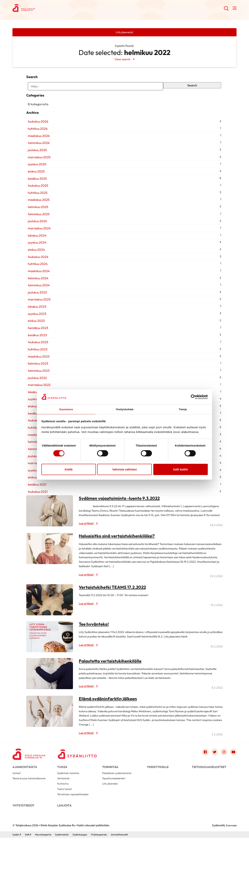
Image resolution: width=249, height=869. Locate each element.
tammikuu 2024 (37, 306)
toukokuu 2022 (36, 441)
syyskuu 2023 (35, 334)
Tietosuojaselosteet (209, 789)
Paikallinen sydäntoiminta (118, 798)
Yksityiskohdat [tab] (124, 409)
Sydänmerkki (68, 865)
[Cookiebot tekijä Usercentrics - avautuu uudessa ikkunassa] (191, 396)
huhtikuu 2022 (36, 448)
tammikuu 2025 (37, 235)
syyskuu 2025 (35, 185)
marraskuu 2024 (37, 249)
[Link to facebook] (201, 773)
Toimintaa (110, 789)
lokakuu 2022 (35, 413)
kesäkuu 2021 (35, 505)
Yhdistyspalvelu (110, 865)
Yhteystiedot (23, 834)
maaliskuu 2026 (37, 156)
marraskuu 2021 (37, 484)
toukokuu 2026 (36, 142)
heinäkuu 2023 (36, 349)
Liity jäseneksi (110, 810)
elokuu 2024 (34, 270)
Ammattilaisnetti (133, 865)
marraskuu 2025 (37, 178)
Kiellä (68, 470)
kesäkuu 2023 (35, 356)
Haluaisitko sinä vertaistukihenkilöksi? (119, 557)
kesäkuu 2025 (35, 199)
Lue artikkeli (87, 544)
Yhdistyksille (158, 789)
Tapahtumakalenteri (115, 804)
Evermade (230, 856)
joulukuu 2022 (35, 399)
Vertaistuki (64, 804)
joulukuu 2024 (36, 242)
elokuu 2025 (34, 192)
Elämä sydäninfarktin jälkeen (110, 719)
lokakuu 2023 (35, 327)
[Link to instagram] (222, 773)
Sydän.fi (17, 865)
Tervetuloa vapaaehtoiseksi (74, 823)
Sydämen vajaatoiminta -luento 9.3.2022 (123, 519)
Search (193, 90)
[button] (225, 10)
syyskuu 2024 (35, 263)
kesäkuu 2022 (35, 434)
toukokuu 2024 (36, 278)
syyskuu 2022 (35, 420)
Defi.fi (29, 865)
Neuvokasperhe (46, 865)
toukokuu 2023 (36, 363)
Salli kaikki (180, 470)
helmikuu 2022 (36, 463)
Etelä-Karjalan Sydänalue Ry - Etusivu (43, 9)
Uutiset (17, 798)
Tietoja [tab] (183, 409)
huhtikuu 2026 (36, 149)
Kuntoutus (63, 810)
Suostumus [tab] (66, 409)
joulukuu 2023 (35, 313)
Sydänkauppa (88, 865)
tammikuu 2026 (37, 164)
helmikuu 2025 (36, 228)
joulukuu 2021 (35, 477)
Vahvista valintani (124, 470)
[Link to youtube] (233, 773)
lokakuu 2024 (35, 256)
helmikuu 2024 (36, 299)
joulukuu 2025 (35, 171)
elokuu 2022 (34, 427)
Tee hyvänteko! (95, 645)
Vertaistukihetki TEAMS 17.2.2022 (115, 608)
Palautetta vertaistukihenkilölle (112, 681)
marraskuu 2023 (37, 320)
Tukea (62, 789)
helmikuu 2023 (36, 384)
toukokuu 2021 (36, 512)
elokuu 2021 (34, 498)
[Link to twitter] (212, 773)
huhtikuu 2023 (36, 370)
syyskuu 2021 (35, 491)
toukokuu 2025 (36, 206)
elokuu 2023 (34, 342)
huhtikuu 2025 (36, 213)
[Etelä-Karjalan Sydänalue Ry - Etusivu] (31, 774)
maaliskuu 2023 (37, 377)
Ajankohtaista (24, 789)
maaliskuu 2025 (37, 221)
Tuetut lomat (65, 816)
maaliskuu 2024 (37, 292)
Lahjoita (64, 834)
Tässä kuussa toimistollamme (30, 804)
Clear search (122, 60)
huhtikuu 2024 (36, 285)
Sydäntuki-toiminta (69, 798)
